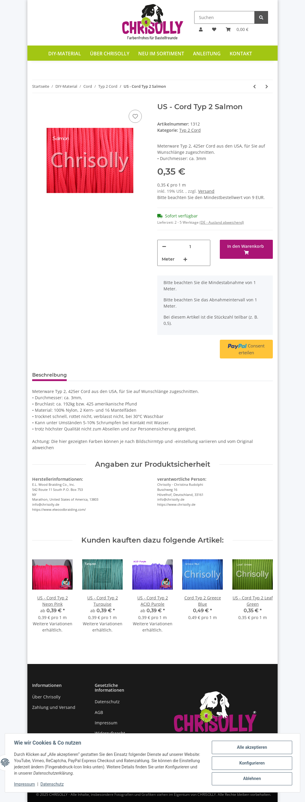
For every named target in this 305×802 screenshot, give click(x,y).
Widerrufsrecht (110, 733)
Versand (206, 191)
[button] (200, 29)
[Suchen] (224, 17)
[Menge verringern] (164, 246)
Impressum (106, 723)
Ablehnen (251, 778)
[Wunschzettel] (214, 29)
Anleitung (207, 53)
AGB (99, 712)
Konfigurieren (251, 763)
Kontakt (241, 53)
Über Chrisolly (109, 53)
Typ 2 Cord (190, 130)
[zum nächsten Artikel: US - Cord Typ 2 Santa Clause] (267, 86)
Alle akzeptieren (251, 747)
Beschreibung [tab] (49, 375)
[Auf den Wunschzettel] (135, 116)
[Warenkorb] (237, 29)
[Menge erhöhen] (185, 259)
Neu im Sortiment (161, 53)
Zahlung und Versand (53, 707)
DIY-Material (64, 53)
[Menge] (190, 246)
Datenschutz (107, 701)
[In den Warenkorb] (246, 249)
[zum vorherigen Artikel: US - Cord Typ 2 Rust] (254, 86)
